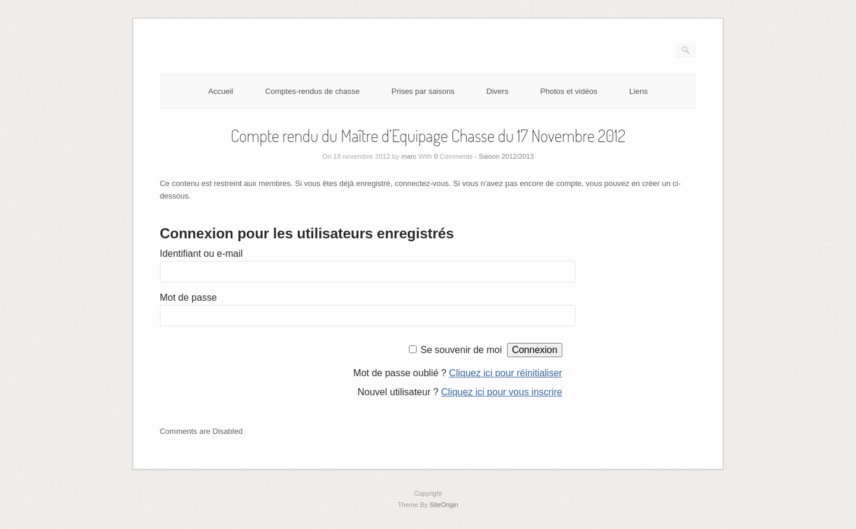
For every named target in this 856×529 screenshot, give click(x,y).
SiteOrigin (443, 504)
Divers (497, 91)
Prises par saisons (423, 91)
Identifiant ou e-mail (201, 253)
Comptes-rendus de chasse (312, 91)
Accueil (220, 91)
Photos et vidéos (568, 91)
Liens (639, 91)
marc (409, 156)
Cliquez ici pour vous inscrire (501, 392)
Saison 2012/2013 (506, 156)
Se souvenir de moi (461, 350)
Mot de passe (188, 297)
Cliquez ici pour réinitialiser (505, 373)
